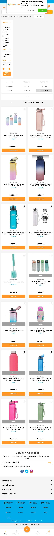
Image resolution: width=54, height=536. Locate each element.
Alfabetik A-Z (10, 82)
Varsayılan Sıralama (44, 90)
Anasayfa (4, 16)
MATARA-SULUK (6, 55)
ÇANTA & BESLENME (25, 16)
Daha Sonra (32, 10)
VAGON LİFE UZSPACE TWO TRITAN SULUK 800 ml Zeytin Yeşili (40, 428)
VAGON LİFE (6, 35)
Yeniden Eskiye (44, 82)
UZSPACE (6, 27)
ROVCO (6, 40)
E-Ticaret (21, 524)
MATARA (39, 16)
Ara (49, 12)
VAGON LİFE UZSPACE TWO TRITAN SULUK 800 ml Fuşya (13, 428)
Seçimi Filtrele (6, 73)
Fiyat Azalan (44, 86)
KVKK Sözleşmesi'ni (9, 466)
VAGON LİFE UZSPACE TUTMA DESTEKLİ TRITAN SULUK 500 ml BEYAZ (40, 233)
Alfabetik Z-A (27, 82)
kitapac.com (23, 521)
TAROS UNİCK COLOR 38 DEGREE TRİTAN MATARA (40, 282)
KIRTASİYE (13, 16)
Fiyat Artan (27, 86)
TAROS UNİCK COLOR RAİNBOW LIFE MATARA (13, 331)
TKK (5, 32)
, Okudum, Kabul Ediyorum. (16, 466)
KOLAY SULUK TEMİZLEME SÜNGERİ (13, 282)
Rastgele (10, 90)
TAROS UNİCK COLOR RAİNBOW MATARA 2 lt (13, 136)
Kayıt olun (50, 462)
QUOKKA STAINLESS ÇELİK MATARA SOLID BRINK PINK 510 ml (13, 379)
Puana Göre (27, 90)
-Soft (16, 524)
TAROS (6, 43)
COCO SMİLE (6, 46)
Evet (42, 10)
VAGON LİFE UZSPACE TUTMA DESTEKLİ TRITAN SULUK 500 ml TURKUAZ (13, 233)
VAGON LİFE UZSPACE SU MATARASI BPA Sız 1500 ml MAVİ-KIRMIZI (40, 184)
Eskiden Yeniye (10, 86)
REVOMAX (6, 30)
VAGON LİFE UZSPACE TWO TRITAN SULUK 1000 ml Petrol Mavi (40, 379)
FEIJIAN (6, 38)
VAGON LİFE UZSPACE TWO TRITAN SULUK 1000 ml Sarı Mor (13, 184)
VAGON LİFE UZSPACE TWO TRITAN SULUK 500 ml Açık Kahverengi (40, 136)
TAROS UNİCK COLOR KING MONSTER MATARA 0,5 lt (40, 331)
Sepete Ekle (13, 150)
